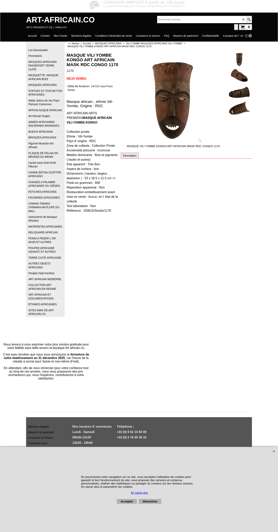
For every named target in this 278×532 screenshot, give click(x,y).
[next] (250, 36)
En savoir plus (139, 492)
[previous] (246, 36)
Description (129, 155)
